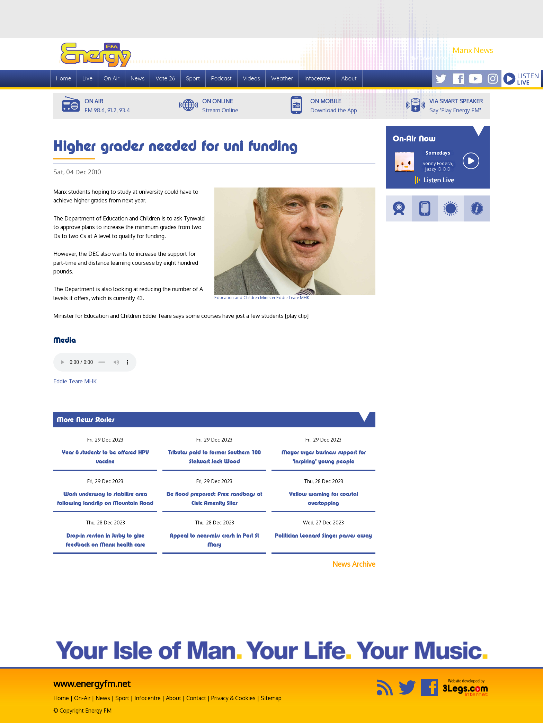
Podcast (221, 78)
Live (87, 78)
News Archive (353, 564)
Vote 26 (165, 78)
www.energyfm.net (92, 683)
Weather (282, 78)
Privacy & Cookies (233, 698)
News (137, 78)
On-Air (82, 698)
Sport (193, 78)
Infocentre (317, 78)
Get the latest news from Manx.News (446, 58)
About (349, 78)
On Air (111, 78)
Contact (196, 698)
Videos (251, 78)
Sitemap (271, 698)
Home (63, 78)
